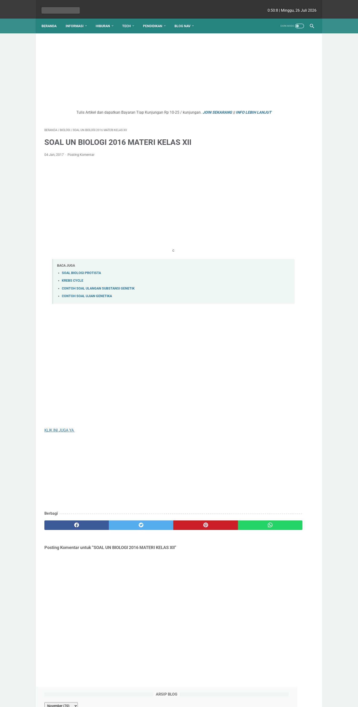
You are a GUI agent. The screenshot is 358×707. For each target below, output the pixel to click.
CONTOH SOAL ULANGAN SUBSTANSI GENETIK (98, 290)
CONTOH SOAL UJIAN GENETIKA (87, 298)
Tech (129, 19)
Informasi (77, 19)
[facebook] (67, 527)
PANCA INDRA (258, 175)
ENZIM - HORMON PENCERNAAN (274, 112)
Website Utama (179, 690)
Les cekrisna (148, 700)
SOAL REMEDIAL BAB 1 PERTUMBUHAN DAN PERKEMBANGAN (266, 158)
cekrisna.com (210, 700)
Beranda (51, 19)
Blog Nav (185, 19)
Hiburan (106, 19)
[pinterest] (157, 527)
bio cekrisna (168, 700)
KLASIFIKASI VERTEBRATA (269, 84)
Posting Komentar (81, 156)
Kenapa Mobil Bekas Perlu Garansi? (277, 195)
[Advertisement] (134, 68)
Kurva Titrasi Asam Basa (267, 141)
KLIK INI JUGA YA (59, 432)
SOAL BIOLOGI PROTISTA (81, 275)
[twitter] (112, 527)
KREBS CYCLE (72, 282)
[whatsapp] (202, 527)
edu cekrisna (188, 700)
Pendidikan (155, 19)
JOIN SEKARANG (186, 108)
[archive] (258, 48)
